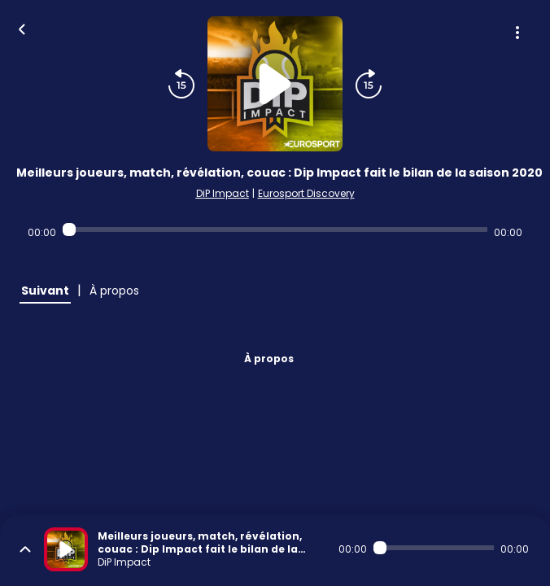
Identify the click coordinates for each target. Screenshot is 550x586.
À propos (269, 358)
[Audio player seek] (275, 229)
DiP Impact (222, 193)
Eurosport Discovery (306, 193)
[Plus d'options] (517, 32)
